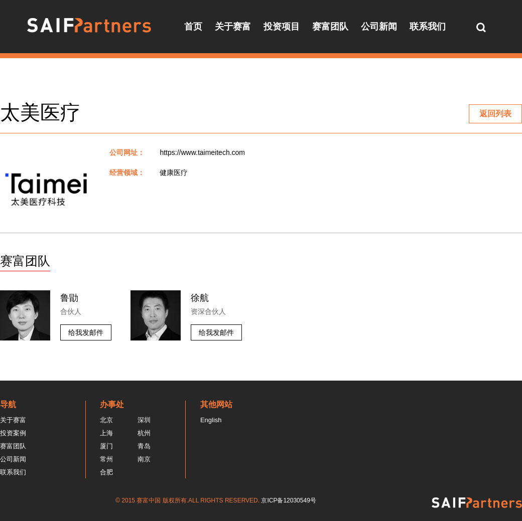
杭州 (144, 433)
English (211, 420)
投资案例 (13, 433)
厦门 (106, 446)
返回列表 (495, 113)
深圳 (144, 420)
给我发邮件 (85, 332)
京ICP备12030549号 (288, 500)
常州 (106, 459)
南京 (144, 459)
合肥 (106, 472)
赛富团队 (330, 27)
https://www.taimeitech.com (202, 152)
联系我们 (428, 27)
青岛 (144, 446)
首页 (193, 27)
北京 (106, 420)
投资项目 (282, 27)
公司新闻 (379, 27)
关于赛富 (233, 27)
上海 (106, 433)
